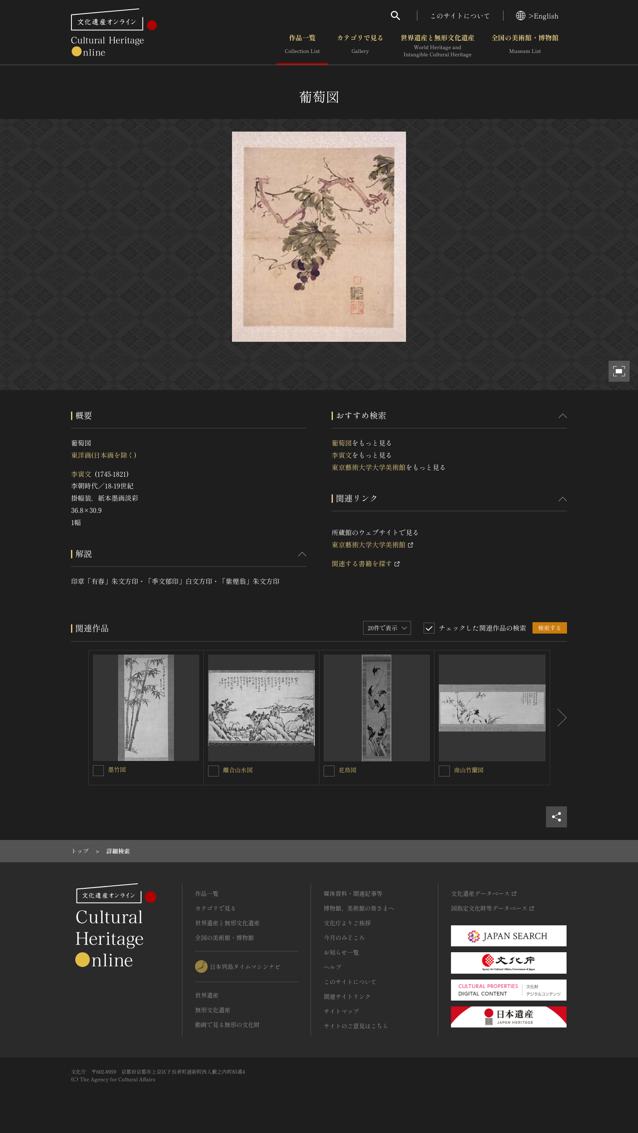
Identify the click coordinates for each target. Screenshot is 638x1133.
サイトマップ (341, 1011)
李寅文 (81, 474)
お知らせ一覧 (341, 952)
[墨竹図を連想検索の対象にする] (98, 770)
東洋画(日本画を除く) (104, 455)
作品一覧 (302, 45)
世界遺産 (207, 995)
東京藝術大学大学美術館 (369, 467)
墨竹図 (117, 769)
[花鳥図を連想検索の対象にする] (329, 771)
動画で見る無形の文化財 (227, 1024)
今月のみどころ (344, 937)
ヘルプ (332, 967)
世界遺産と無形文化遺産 (438, 45)
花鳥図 (347, 770)
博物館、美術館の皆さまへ (359, 908)
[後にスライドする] (558, 717)
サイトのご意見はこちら (356, 1026)
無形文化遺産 (212, 1010)
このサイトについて (460, 16)
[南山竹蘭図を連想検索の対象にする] (444, 771)
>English (537, 16)
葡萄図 (342, 443)
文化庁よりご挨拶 (347, 923)
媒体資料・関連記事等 (353, 893)
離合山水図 (238, 770)
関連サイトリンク (347, 996)
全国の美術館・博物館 (525, 45)
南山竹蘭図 (468, 770)
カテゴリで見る (360, 45)
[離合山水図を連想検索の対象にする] (213, 771)
